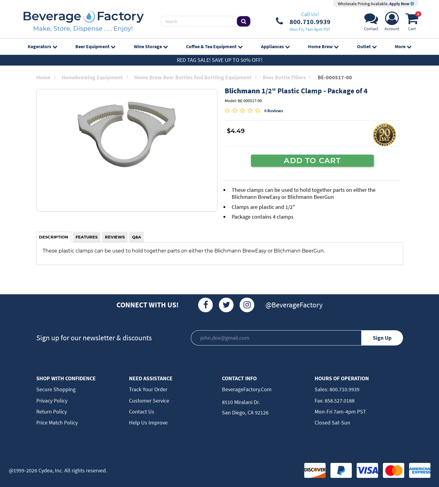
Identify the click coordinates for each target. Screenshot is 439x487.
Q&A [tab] (136, 237)
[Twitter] (226, 305)
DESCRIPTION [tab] (53, 237)
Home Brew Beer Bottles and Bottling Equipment (195, 77)
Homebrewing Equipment (95, 77)
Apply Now (401, 3)
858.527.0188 (339, 400)
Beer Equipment (95, 46)
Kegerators (42, 46)
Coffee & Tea (214, 46)
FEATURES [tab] (87, 237)
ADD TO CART (312, 160)
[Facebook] (205, 305)
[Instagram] (247, 305)
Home (45, 77)
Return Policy (51, 411)
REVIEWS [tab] (115, 237)
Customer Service (149, 400)
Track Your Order (148, 389)
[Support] (371, 23)
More (403, 46)
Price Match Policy (57, 422)
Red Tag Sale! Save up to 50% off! (219, 59)
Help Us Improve (148, 422)
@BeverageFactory (294, 305)
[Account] (391, 23)
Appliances (275, 46)
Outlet (367, 46)
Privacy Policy (51, 400)
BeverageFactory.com (247, 389)
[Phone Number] (303, 21)
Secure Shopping (56, 389)
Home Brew (323, 46)
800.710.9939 (343, 389)
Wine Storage (151, 46)
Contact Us (141, 411)
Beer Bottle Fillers (287, 77)
